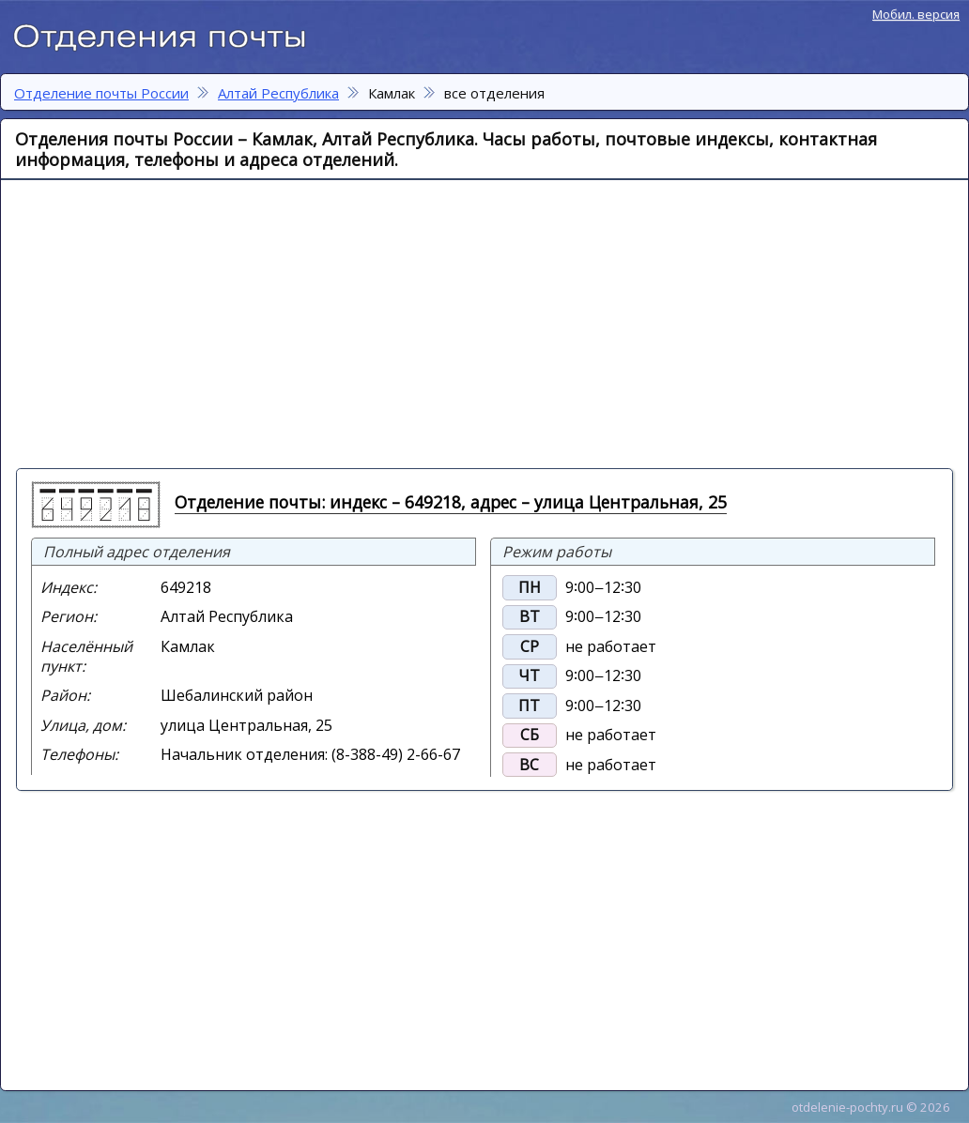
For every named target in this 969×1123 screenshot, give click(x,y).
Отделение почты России (169, 34)
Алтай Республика (278, 92)
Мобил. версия (916, 14)
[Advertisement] (368, 322)
